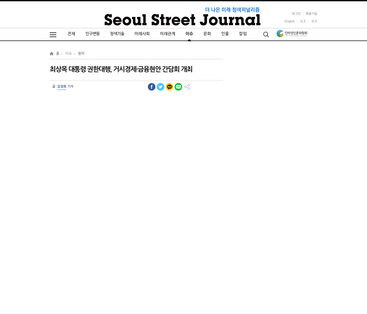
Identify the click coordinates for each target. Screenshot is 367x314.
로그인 (296, 13)
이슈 (189, 34)
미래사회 (142, 34)
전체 (71, 34)
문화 (207, 34)
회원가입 (311, 13)
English (290, 21)
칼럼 (243, 34)
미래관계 (167, 34)
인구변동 (92, 34)
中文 (314, 21)
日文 (303, 21)
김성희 (61, 86)
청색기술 (117, 34)
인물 (225, 34)
